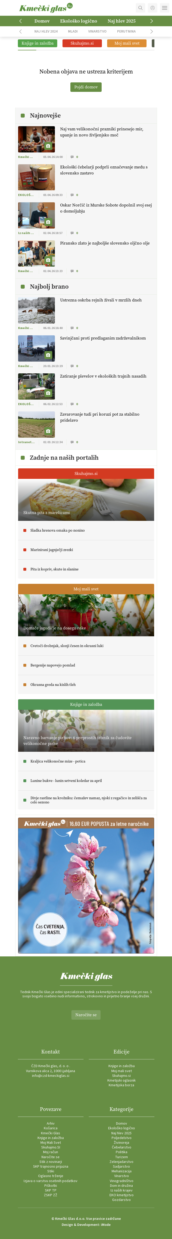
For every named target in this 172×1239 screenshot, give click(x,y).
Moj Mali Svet (50, 1142)
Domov (42, 21)
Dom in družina (121, 1185)
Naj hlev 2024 (46, 31)
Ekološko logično (78, 21)
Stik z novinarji (50, 1161)
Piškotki (50, 1185)
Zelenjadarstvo (121, 1161)
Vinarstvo (97, 31)
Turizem (121, 1157)
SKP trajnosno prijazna (50, 1166)
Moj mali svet (121, 1071)
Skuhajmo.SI (50, 1147)
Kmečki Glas (50, 1133)
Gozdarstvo (121, 1200)
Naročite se (86, 1015)
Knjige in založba (121, 1066)
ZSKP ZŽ (50, 1195)
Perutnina (126, 31)
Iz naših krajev (122, 1190)
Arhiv (51, 1123)
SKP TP (50, 1190)
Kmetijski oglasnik (121, 1080)
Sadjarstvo (121, 1166)
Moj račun (50, 1152)
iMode (106, 1224)
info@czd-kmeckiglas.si (50, 1075)
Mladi (73, 31)
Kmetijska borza (121, 1085)
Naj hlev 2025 (121, 21)
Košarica (51, 1128)
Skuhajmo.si (121, 1075)
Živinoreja (121, 1142)
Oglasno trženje (50, 1176)
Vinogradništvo (121, 1181)
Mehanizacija (122, 1171)
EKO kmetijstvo (122, 1195)
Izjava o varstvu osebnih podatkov (50, 1181)
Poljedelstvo (122, 1138)
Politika (121, 1152)
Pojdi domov (86, 87)
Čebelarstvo (121, 1147)
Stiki (50, 1171)
